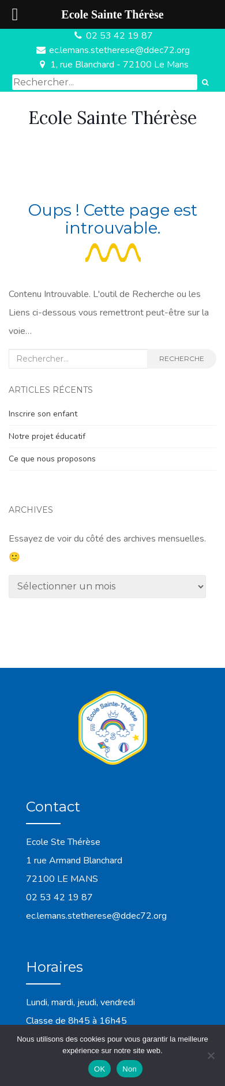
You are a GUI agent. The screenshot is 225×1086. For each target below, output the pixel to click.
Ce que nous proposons (52, 458)
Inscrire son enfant (43, 413)
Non (129, 1069)
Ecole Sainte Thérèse (112, 117)
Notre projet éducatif (47, 436)
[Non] (210, 1055)
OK (99, 1069)
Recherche (181, 358)
